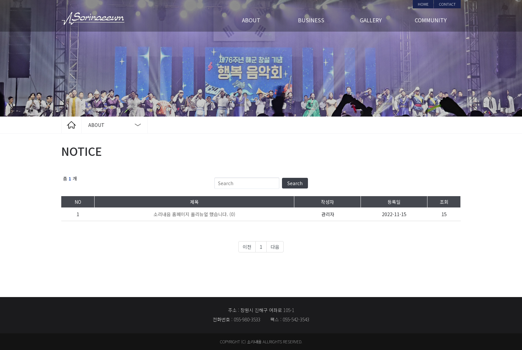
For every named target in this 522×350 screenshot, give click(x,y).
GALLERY (371, 20)
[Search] (246, 183)
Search (295, 183)
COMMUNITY (431, 20)
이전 (247, 246)
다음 (275, 246)
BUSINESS (311, 20)
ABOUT (251, 20)
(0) (194, 214)
